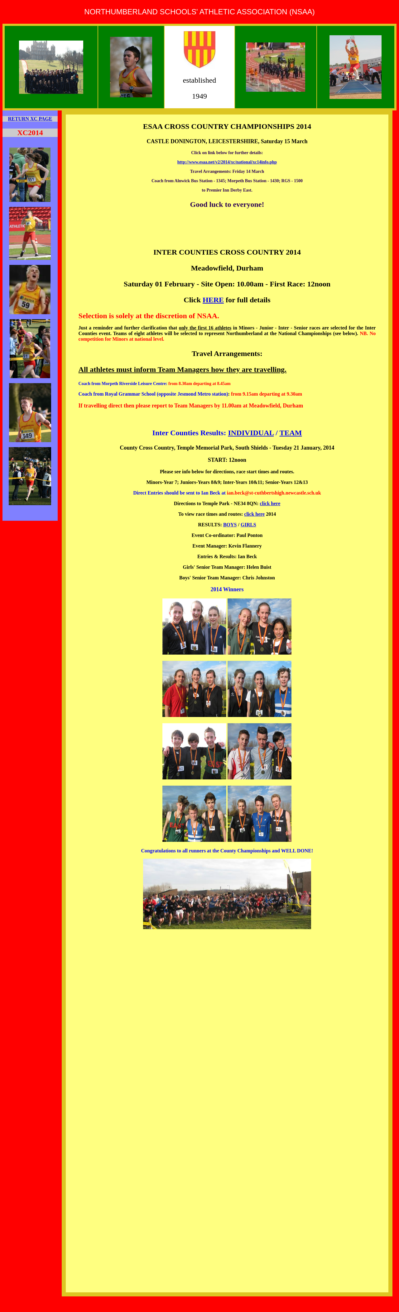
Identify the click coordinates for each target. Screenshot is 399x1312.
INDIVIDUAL (251, 433)
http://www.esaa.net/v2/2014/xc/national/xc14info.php (227, 162)
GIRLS (248, 524)
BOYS (230, 524)
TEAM (290, 433)
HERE (213, 300)
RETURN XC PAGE (30, 118)
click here (270, 503)
